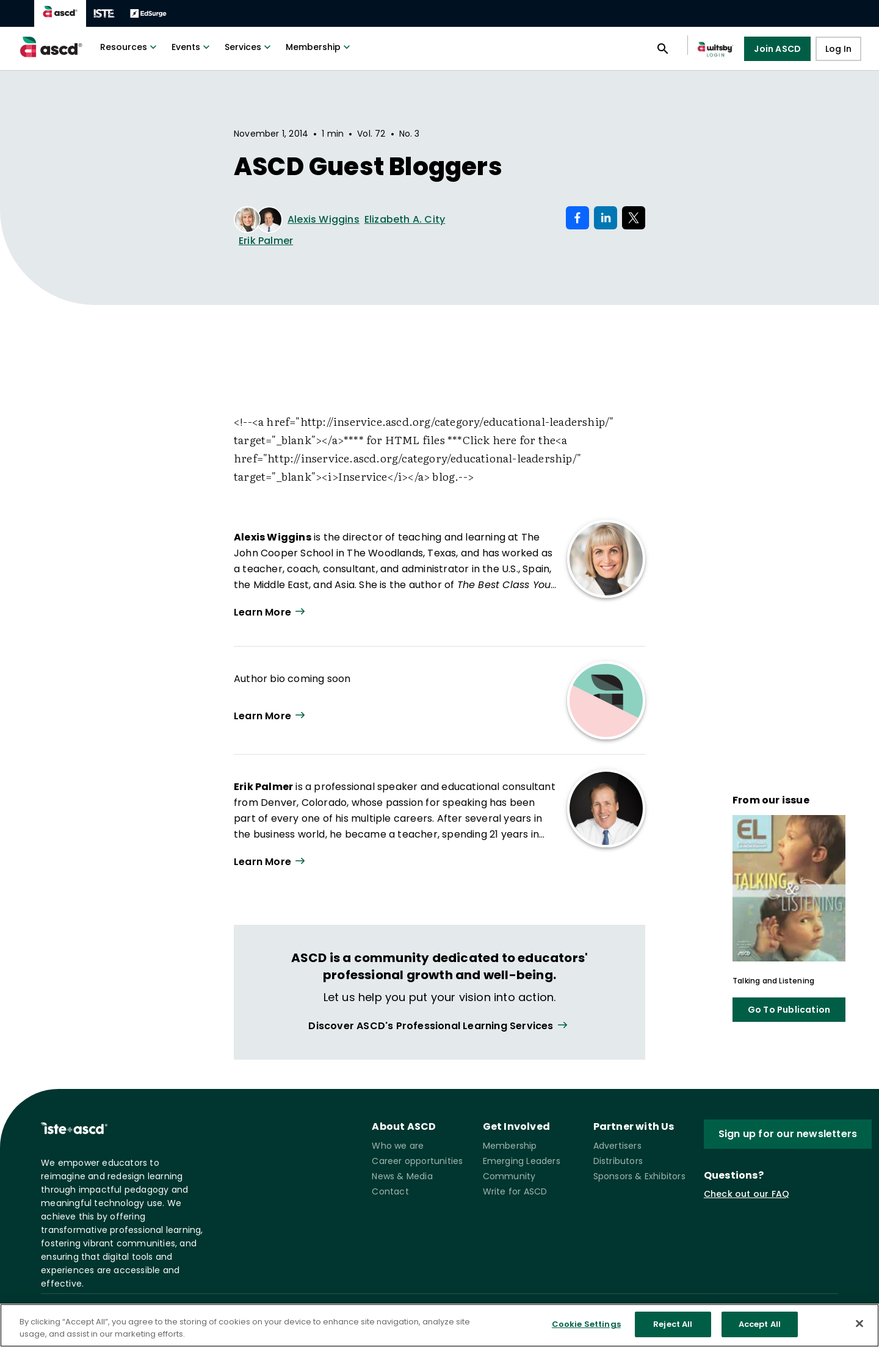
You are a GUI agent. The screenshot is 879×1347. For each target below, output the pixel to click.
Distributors (618, 1161)
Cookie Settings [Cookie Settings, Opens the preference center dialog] (586, 1324)
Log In (838, 49)
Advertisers (617, 1146)
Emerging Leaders (521, 1161)
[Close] (859, 1323)
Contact (390, 1191)
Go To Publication (789, 1010)
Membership (319, 47)
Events (192, 47)
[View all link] (439, 1025)
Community (509, 1176)
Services (249, 47)
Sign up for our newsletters (787, 1134)
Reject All (672, 1324)
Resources (129, 47)
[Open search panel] (663, 48)
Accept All (760, 1324)
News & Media (402, 1176)
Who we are (398, 1146)
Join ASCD (777, 49)
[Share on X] (633, 217)
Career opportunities (417, 1161)
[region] (439, 1325)
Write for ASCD (515, 1191)
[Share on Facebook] (577, 217)
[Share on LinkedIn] (605, 217)
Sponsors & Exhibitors (639, 1176)
